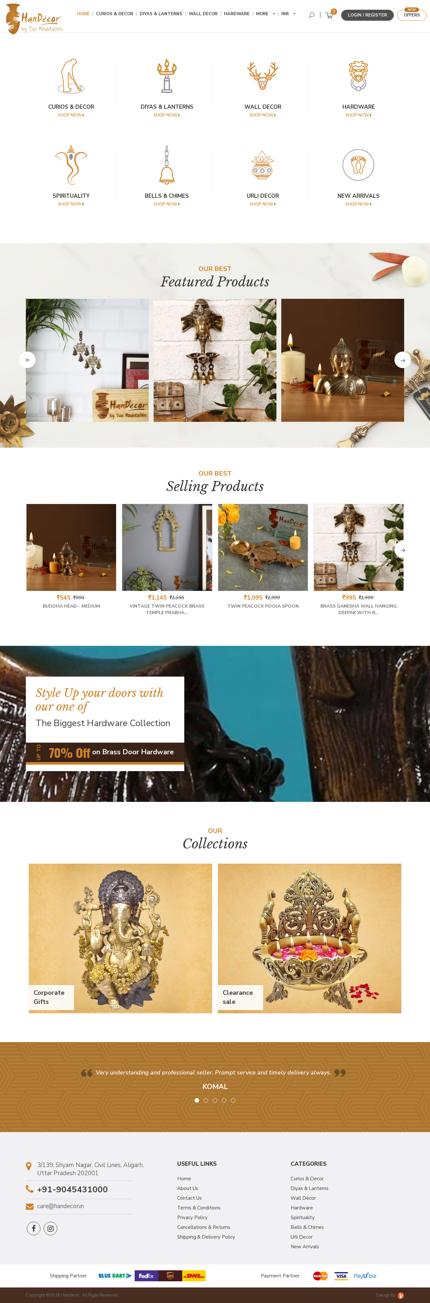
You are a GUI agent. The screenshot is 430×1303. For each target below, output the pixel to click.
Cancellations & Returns (203, 1226)
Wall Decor (205, 15)
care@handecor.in (60, 1206)
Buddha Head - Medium (71, 605)
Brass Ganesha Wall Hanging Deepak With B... (358, 608)
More (264, 15)
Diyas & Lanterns (163, 15)
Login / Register (367, 15)
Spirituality (303, 1217)
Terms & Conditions (198, 1207)
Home (85, 15)
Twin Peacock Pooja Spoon (263, 605)
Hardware (239, 15)
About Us (187, 1188)
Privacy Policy (192, 1217)
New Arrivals (305, 1246)
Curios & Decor (116, 15)
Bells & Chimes (307, 1226)
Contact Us (189, 1197)
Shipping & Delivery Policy (206, 1236)
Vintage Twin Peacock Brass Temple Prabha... (167, 608)
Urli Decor (302, 1236)
